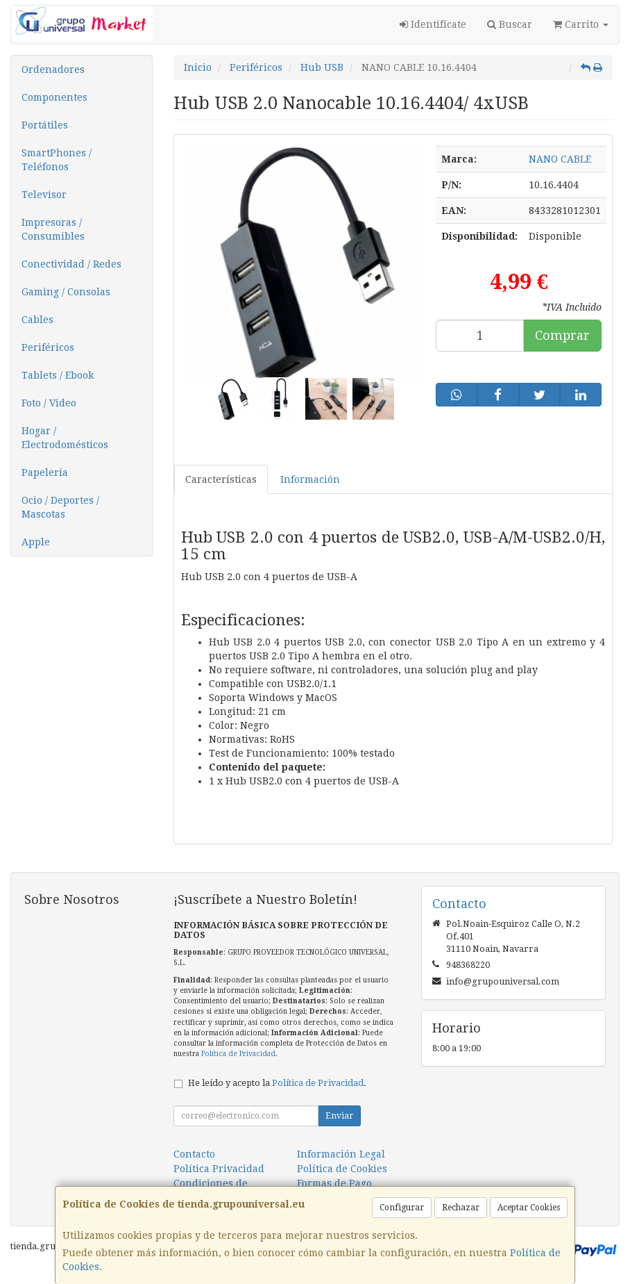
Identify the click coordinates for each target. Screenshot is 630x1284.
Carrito (580, 24)
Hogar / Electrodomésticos (65, 437)
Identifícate (433, 24)
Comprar (562, 335)
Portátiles (45, 125)
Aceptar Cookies (528, 1207)
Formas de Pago (334, 1183)
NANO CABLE (560, 159)
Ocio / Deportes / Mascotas (60, 507)
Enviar (339, 1116)
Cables (37, 319)
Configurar (402, 1207)
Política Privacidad (218, 1168)
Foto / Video (49, 403)
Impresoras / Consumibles (53, 229)
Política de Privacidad (238, 1053)
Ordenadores (53, 69)
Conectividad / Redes (71, 264)
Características (221, 479)
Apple (36, 542)
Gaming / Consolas (66, 291)
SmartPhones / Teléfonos (57, 159)
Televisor (44, 194)
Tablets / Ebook (58, 375)
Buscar (509, 24)
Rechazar (460, 1207)
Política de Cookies (342, 1168)
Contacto (194, 1154)
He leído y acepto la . (277, 1083)
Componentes (54, 97)
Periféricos (48, 347)
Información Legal (341, 1154)
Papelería (45, 472)
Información (310, 479)
